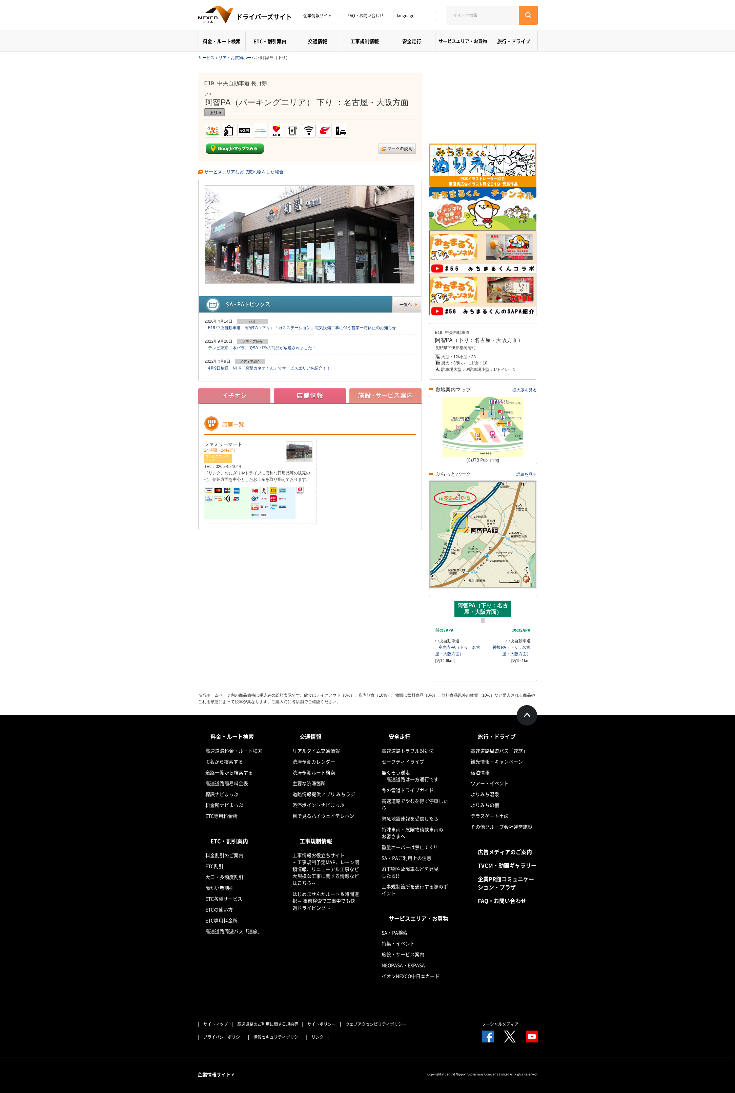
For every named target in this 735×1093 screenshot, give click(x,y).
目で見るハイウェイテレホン (323, 815)
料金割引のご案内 (224, 855)
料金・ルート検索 (222, 41)
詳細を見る (526, 474)
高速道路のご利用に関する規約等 (267, 1024)
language (405, 16)
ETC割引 (214, 866)
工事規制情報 (364, 41)
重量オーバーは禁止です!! (409, 847)
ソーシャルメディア (500, 1024)
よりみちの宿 (485, 805)
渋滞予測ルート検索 (313, 772)
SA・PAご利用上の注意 (406, 857)
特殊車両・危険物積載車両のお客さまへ (412, 833)
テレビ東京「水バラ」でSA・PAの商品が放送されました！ (262, 347)
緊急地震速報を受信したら (410, 818)
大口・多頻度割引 (224, 876)
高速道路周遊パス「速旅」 (233, 931)
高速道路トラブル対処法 (408, 750)
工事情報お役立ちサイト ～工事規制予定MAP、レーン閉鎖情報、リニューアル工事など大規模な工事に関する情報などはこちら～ (325, 869)
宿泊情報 (480, 772)
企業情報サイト (319, 16)
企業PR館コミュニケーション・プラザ (506, 883)
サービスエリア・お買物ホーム (226, 57)
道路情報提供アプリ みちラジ (323, 794)
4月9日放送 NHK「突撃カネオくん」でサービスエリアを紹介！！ (269, 368)
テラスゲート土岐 (490, 815)
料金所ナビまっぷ (224, 805)
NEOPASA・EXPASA (403, 965)
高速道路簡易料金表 (226, 783)
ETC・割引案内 (269, 41)
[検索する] (528, 15)
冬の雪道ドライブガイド (408, 790)
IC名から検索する (224, 761)
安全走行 (411, 41)
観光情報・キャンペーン (497, 761)
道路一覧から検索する (229, 772)
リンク (317, 1037)
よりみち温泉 (485, 794)
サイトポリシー (321, 1024)
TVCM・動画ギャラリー (507, 865)
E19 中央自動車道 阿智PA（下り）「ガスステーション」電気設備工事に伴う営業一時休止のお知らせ (302, 327)
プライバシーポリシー (223, 1037)
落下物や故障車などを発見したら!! (410, 872)
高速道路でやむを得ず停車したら (415, 804)
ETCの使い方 (219, 909)
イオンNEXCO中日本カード (411, 976)
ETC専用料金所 (221, 815)
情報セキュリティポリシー (277, 1037)
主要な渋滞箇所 (309, 783)
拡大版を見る (524, 390)
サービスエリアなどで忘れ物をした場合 (244, 171)
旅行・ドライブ (513, 41)
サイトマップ (215, 1024)
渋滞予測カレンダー (313, 761)
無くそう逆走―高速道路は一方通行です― (412, 776)
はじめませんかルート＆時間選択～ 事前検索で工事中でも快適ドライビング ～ (325, 900)
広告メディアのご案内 (505, 852)
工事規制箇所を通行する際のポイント (415, 890)
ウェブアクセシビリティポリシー (375, 1024)
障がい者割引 (219, 887)
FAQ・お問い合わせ (365, 16)
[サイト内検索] (482, 15)
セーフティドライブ (403, 761)
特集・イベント (398, 943)
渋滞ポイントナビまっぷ (318, 805)
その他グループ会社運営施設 (501, 826)
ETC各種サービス (223, 898)
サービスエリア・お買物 (462, 41)
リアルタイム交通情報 (316, 750)
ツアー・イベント (490, 783)
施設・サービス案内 (403, 954)
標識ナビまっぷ (222, 794)
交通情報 (317, 41)
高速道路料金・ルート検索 (233, 750)
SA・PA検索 (395, 932)
